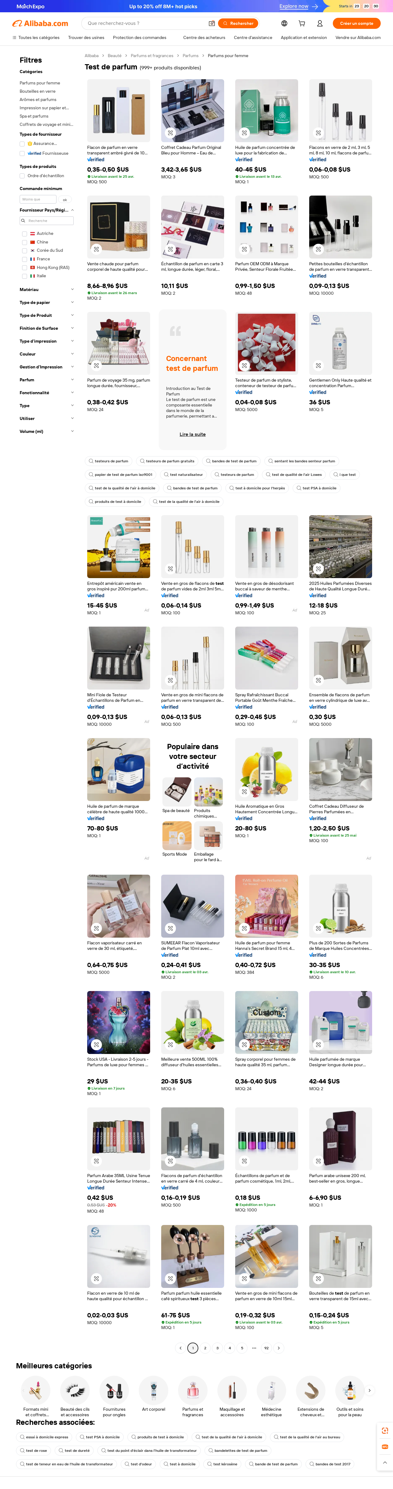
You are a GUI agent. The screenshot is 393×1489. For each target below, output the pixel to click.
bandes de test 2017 (329, 1464)
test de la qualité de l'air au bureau (307, 1437)
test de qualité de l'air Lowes (294, 474)
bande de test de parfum (273, 1464)
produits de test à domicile (115, 501)
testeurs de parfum (108, 461)
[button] (212, 23)
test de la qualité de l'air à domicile (122, 488)
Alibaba (92, 55)
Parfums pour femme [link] (228, 55)
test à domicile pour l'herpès (257, 488)
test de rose (33, 1450)
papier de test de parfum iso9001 (120, 474)
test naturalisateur (183, 474)
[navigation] (46, 702)
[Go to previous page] (180, 1348)
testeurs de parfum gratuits (167, 461)
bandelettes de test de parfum (237, 1450)
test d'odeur (138, 1464)
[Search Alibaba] (145, 23)
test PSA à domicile (317, 488)
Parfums (191, 55)
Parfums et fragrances (152, 55)
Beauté (115, 55)
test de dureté (74, 1450)
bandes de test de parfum (231, 461)
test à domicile (180, 1464)
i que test (344, 474)
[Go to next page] (278, 1348)
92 (266, 1348)
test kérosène (222, 1464)
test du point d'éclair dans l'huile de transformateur (149, 1450)
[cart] (303, 24)
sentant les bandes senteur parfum (301, 461)
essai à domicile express (44, 1437)
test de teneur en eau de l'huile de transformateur (66, 1464)
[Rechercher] (238, 23)
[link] (385, 1431)
